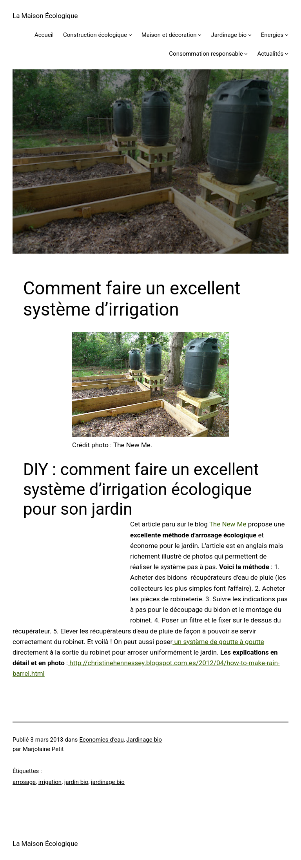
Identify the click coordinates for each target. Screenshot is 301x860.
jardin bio (76, 782)
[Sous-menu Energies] (286, 34)
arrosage (24, 782)
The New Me (228, 524)
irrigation (50, 782)
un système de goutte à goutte (218, 642)
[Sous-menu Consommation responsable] (246, 53)
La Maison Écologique (45, 16)
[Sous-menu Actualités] (286, 53)
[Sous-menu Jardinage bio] (250, 34)
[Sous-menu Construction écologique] (130, 34)
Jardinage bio (144, 739)
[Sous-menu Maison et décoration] (199, 34)
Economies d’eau (101, 739)
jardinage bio (108, 782)
